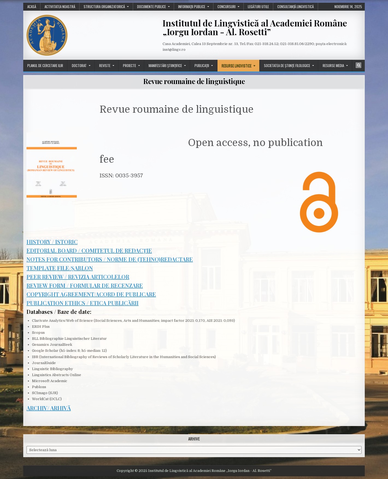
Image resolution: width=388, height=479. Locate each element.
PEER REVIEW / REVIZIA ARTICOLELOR (78, 276)
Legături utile (258, 6)
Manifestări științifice (165, 65)
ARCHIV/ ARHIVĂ (49, 408)
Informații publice (191, 6)
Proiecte (129, 65)
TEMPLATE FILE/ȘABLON (60, 268)
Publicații (202, 65)
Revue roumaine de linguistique (194, 81)
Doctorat (79, 65)
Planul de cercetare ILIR (45, 65)
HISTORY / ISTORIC (52, 241)
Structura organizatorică (104, 6)
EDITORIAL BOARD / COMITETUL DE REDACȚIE (89, 250)
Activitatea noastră (60, 6)
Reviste (104, 65)
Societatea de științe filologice (287, 65)
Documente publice (151, 6)
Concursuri (226, 6)
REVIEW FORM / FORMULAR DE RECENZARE (85, 285)
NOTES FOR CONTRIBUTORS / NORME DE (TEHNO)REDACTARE (110, 259)
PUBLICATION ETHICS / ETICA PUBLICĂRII (83, 303)
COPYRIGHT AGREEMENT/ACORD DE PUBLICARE (91, 294)
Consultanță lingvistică (295, 6)
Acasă (31, 6)
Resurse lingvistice (236, 65)
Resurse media (333, 65)
